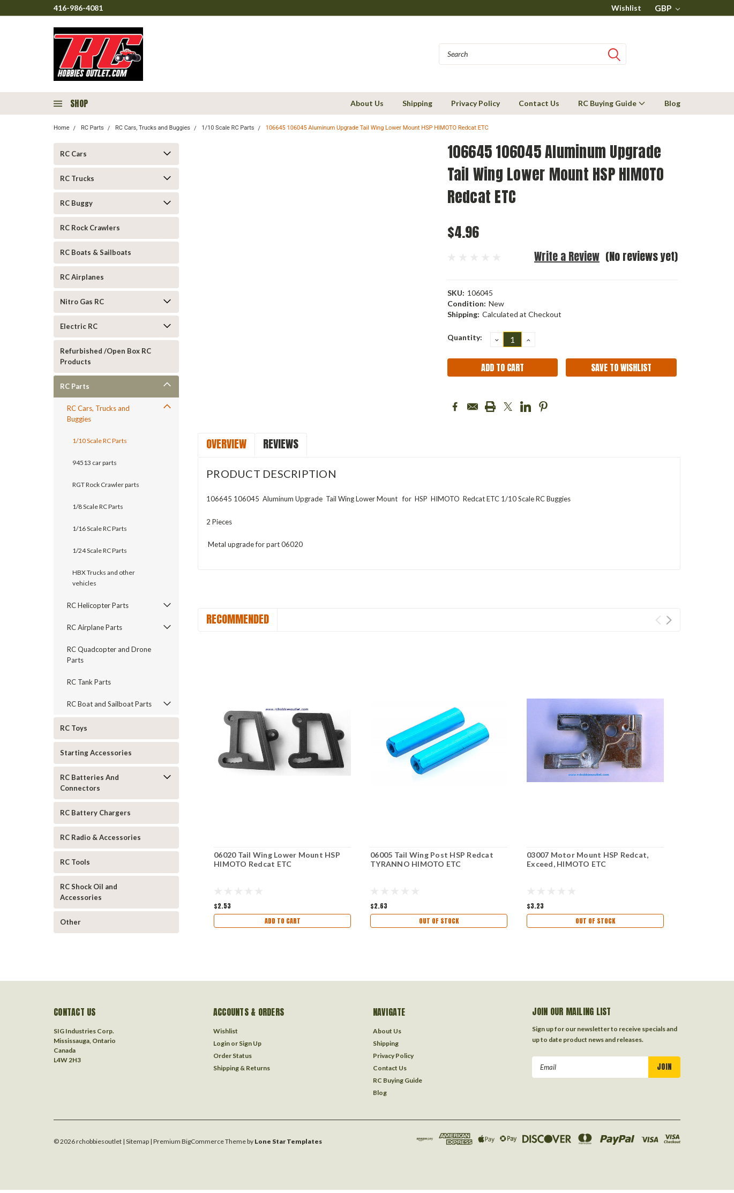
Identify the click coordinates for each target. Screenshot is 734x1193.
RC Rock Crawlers (90, 227)
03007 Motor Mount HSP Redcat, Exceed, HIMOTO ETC (587, 859)
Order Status (232, 1059)
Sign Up (250, 1046)
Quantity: (464, 337)
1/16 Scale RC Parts (99, 528)
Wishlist (626, 7)
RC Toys (73, 728)
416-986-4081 (78, 7)
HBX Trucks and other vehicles (103, 577)
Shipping (417, 103)
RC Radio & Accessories (100, 837)
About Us (367, 103)
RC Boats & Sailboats (95, 252)
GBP (667, 8)
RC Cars (73, 153)
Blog (672, 103)
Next (668, 620)
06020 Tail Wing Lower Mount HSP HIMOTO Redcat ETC (277, 859)
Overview (226, 444)
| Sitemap (136, 1145)
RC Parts (92, 127)
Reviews (280, 444)
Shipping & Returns (241, 1071)
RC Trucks (77, 178)
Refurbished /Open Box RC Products (105, 356)
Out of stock (439, 922)
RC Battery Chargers (95, 812)
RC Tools (75, 862)
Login (221, 1046)
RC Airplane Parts (94, 627)
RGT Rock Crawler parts (105, 485)
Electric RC (79, 326)
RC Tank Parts (89, 682)
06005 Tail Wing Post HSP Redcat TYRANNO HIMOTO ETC (431, 859)
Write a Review (567, 256)
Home (62, 127)
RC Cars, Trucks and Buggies (152, 127)
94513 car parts (94, 463)
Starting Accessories (96, 752)
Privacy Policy (475, 103)
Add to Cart (282, 922)
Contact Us (539, 103)
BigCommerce (203, 1145)
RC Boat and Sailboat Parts (109, 704)
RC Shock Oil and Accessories (88, 892)
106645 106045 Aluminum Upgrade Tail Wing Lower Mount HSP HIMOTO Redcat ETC (377, 127)
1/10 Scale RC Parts (227, 127)
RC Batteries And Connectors (89, 782)
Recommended (237, 619)
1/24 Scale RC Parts (99, 550)
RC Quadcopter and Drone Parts (109, 654)
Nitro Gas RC (82, 301)
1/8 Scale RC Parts (97, 506)
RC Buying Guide (612, 103)
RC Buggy (76, 203)
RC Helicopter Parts (98, 605)
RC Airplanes (82, 277)
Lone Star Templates (288, 1145)
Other (70, 922)
